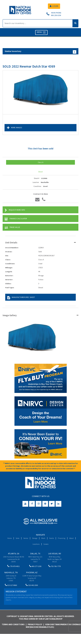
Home (9, 538)
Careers (46, 544)
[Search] (38, 23)
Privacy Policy (35, 624)
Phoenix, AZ (31, 572)
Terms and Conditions (13, 624)
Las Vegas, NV (54, 553)
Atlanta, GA (13, 553)
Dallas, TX (35, 553)
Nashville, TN (11, 572)
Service (25, 538)
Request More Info (15, 210)
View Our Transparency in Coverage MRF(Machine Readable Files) (53, 625)
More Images (14, 128)
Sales (17, 538)
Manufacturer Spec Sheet (21, 298)
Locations (36, 544)
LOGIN (54, 6)
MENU (41, 32)
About (71, 538)
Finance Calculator (16, 219)
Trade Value (12, 228)
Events (51, 538)
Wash (43, 538)
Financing (61, 538)
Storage (34, 538)
